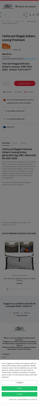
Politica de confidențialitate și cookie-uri (23, 399)
